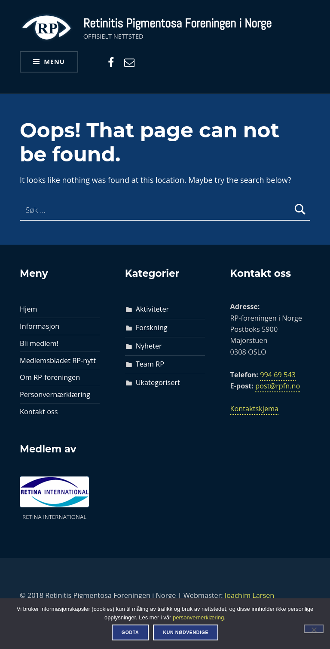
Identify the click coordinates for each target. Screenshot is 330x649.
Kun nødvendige (185, 632)
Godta (130, 632)
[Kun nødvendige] (314, 629)
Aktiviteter (152, 309)
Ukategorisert (158, 382)
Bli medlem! (39, 343)
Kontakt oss (39, 411)
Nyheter (149, 346)
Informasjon (39, 326)
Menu (54, 61)
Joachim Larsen (250, 595)
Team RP (150, 364)
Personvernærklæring (55, 394)
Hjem (28, 309)
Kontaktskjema (254, 408)
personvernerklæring (198, 617)
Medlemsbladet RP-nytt (58, 360)
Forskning (152, 327)
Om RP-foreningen (50, 377)
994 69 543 (278, 374)
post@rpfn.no (277, 386)
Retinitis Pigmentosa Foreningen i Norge (177, 23)
